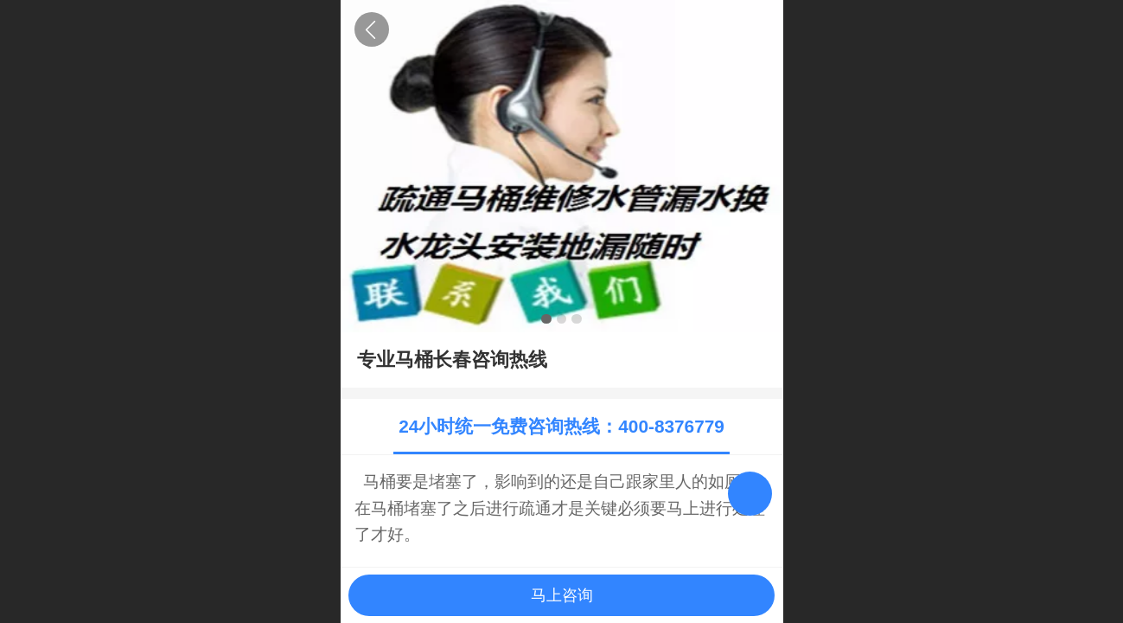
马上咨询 (562, 595)
